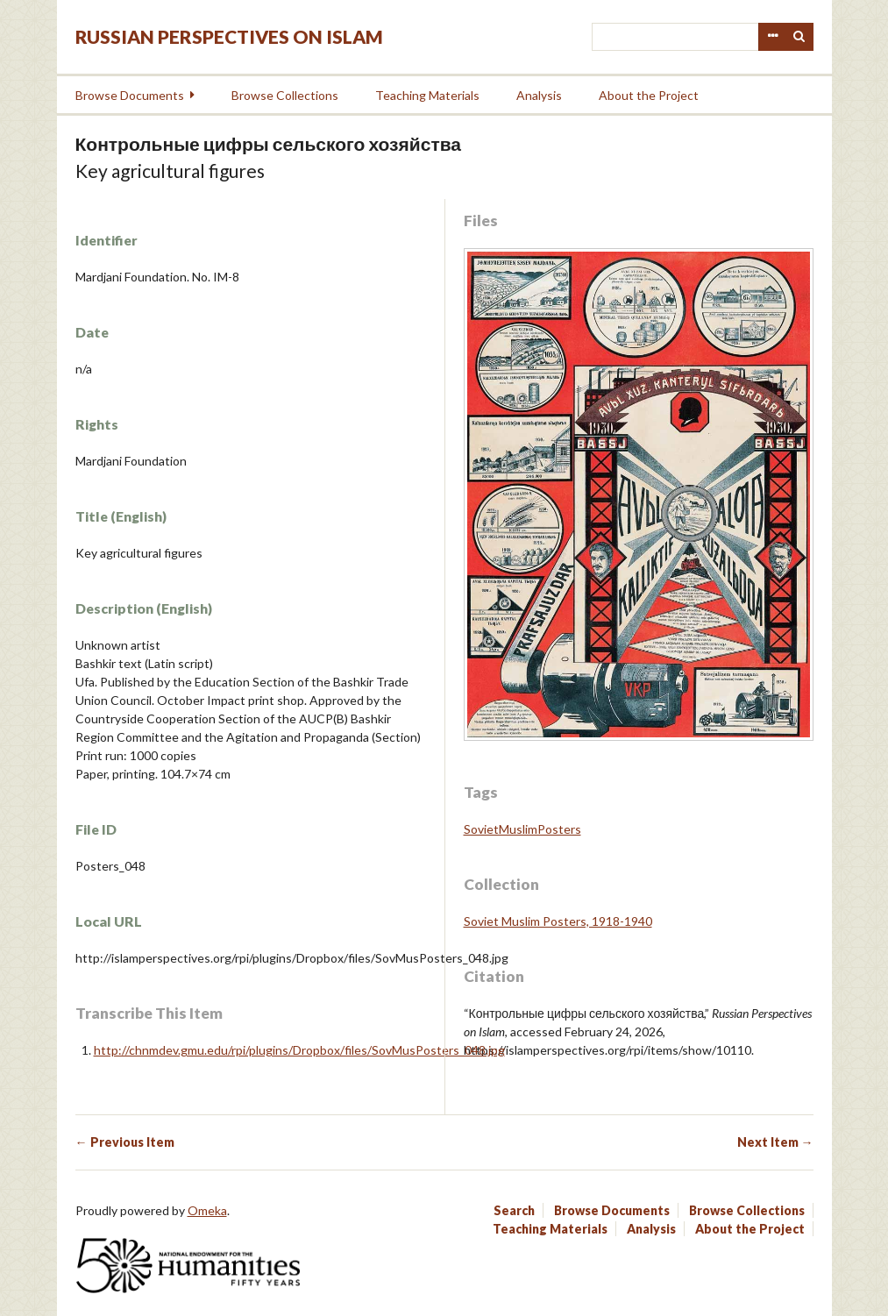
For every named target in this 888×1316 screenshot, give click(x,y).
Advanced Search (772, 37)
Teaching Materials (427, 95)
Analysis (539, 95)
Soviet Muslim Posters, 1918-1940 (558, 921)
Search (799, 37)
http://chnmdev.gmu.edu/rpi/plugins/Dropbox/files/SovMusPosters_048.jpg (299, 1049)
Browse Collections (284, 95)
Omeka (207, 1210)
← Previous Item (124, 1142)
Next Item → (775, 1142)
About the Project (649, 95)
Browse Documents (129, 95)
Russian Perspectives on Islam (229, 36)
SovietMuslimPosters (522, 829)
